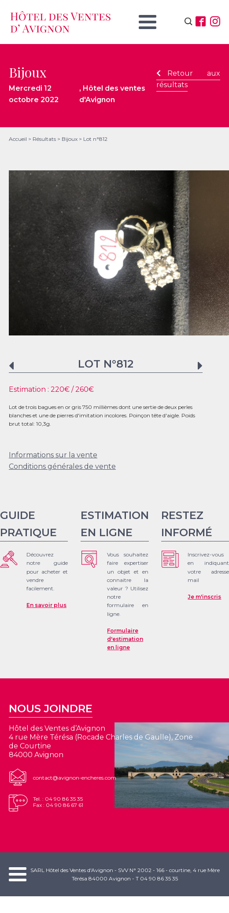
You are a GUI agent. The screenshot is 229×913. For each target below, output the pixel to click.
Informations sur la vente (53, 455)
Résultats (44, 139)
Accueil (18, 139)
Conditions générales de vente (62, 466)
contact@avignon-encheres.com (74, 777)
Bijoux (70, 139)
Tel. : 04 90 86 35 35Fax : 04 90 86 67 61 (58, 801)
